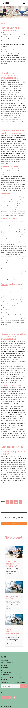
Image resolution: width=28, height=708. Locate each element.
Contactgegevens (5, 674)
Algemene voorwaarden (6, 672)
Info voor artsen (4, 665)
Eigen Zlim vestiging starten (7, 662)
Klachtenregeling (4, 671)
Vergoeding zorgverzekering (7, 664)
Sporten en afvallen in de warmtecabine (12, 631)
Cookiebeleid (4, 669)
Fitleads (9, 706)
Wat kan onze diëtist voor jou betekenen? (13, 564)
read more (8, 576)
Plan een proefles (14, 523)
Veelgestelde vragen (5, 660)
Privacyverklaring (5, 667)
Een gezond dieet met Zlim (14, 597)
